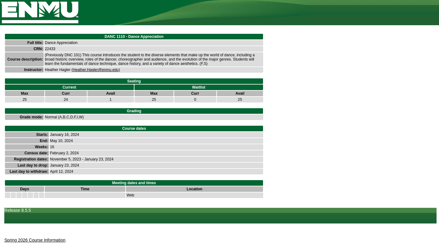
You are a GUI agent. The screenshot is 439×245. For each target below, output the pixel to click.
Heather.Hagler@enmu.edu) (96, 70)
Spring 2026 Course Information (34, 240)
